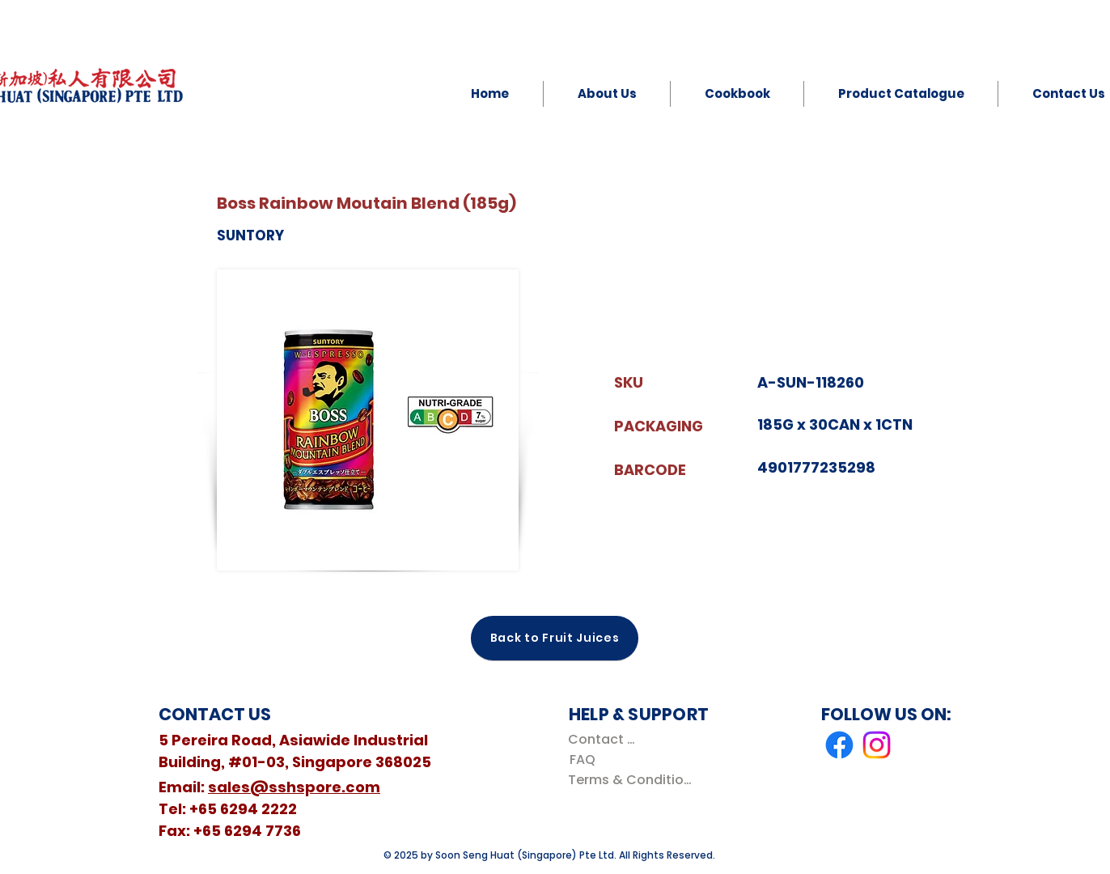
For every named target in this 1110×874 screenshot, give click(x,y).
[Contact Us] (605, 739)
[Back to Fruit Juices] (554, 638)
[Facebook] (839, 745)
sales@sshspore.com (294, 787)
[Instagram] (876, 745)
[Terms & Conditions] (633, 780)
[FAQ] (582, 759)
